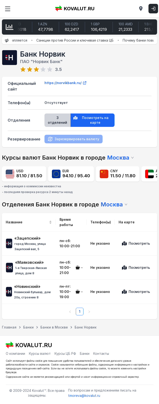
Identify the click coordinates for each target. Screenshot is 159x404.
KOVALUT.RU (74, 8)
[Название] (29, 222)
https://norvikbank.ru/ (65, 83)
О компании (15, 353)
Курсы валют (40, 353)
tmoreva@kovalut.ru (84, 395)
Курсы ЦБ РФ (65, 353)
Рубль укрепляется (17, 40)
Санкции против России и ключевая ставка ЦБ (80, 40)
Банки (84, 353)
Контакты (101, 353)
